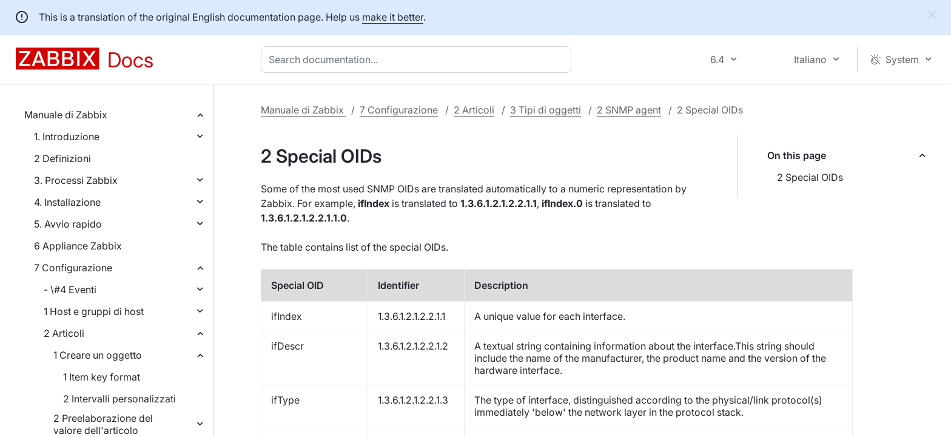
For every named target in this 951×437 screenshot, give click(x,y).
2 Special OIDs (810, 177)
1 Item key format (101, 377)
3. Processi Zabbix (76, 180)
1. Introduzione (66, 136)
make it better (392, 17)
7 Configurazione (73, 268)
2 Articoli (64, 333)
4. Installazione (67, 202)
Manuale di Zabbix (65, 115)
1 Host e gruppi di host (94, 311)
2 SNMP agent (629, 110)
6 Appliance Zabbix (78, 246)
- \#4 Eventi (70, 289)
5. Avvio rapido (68, 224)
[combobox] (418, 59)
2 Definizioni (62, 158)
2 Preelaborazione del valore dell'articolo (103, 424)
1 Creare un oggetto (97, 355)
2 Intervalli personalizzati (119, 399)
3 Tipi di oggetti (545, 110)
